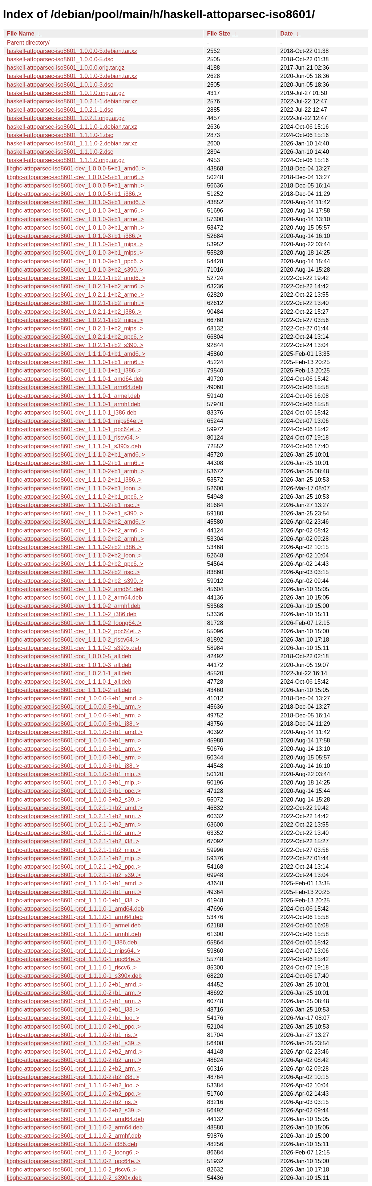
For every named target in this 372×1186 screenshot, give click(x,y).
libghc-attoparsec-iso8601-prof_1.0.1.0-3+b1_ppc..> (74, 791)
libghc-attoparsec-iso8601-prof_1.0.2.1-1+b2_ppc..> (74, 867)
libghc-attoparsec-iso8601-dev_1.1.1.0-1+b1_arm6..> (75, 362)
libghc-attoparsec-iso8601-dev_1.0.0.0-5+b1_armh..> (75, 185)
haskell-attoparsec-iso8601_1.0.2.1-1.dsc (60, 110)
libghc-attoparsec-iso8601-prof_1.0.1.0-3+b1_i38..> (73, 766)
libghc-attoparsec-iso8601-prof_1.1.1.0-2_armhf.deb (74, 1136)
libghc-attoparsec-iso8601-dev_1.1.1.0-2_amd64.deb (75, 589)
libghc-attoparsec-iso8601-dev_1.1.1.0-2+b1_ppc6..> (75, 497)
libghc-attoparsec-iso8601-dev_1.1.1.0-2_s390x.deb (74, 648)
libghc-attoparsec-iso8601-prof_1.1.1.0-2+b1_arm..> (74, 993)
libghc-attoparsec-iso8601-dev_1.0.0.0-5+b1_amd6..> (76, 168)
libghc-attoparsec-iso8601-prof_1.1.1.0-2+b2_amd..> (75, 1052)
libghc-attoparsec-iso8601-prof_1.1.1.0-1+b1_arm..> (74, 892)
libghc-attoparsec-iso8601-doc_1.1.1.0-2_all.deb (69, 690)
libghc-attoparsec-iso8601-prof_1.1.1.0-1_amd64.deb (75, 909)
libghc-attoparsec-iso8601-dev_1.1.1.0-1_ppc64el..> (74, 429)
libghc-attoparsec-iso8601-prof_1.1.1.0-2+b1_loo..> (73, 1018)
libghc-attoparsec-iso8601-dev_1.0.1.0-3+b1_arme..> (75, 219)
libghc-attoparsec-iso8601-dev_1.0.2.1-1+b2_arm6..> (75, 286)
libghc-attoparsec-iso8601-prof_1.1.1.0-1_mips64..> (73, 951)
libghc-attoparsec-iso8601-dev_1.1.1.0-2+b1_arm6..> (75, 463)
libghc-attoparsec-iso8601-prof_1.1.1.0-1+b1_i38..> (73, 900)
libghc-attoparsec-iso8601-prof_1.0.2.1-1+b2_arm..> (74, 816)
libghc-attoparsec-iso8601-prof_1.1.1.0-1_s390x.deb (74, 976)
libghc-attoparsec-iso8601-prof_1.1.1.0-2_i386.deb (72, 1144)
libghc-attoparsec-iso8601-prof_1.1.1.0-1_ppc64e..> (74, 959)
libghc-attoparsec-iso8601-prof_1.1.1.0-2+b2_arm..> (74, 1060)
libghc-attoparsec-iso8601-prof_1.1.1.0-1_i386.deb (72, 942)
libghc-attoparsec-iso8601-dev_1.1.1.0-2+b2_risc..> (73, 572)
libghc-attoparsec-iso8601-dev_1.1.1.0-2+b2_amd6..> (76, 522)
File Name (21, 33)
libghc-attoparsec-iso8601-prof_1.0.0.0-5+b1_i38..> (73, 724)
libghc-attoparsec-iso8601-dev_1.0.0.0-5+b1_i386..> (74, 194)
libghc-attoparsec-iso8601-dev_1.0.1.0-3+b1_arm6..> (75, 210)
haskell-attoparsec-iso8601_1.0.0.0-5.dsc (60, 59)
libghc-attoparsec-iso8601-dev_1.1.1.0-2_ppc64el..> (74, 631)
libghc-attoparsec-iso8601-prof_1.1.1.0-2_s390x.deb (74, 1178)
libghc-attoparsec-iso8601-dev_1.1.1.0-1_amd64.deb (75, 379)
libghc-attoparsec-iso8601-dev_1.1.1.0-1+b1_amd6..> (76, 354)
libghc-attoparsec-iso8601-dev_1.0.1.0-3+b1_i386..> (74, 236)
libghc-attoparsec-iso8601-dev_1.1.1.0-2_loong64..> (74, 623)
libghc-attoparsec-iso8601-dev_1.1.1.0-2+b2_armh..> (75, 539)
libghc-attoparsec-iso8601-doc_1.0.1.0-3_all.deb (69, 665)
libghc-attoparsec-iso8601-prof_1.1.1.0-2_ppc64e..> (74, 1161)
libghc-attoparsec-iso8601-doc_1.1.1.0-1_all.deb (69, 682)
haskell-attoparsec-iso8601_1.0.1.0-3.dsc (60, 85)
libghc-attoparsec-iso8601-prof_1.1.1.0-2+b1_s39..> (74, 1043)
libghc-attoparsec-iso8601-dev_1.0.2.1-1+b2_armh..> (75, 303)
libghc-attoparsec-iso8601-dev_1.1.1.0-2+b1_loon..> (74, 488)
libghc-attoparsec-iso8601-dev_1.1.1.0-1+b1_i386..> (74, 370)
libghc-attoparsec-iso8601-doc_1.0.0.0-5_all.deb (69, 656)
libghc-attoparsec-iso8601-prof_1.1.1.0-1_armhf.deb (74, 934)
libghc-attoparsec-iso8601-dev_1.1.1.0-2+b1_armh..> (75, 471)
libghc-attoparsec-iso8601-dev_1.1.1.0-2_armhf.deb (73, 606)
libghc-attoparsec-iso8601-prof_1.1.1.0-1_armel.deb (74, 925)
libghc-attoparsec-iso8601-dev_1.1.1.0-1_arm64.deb (74, 387)
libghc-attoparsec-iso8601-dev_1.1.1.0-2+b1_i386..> (74, 480)
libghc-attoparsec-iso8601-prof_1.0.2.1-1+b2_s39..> (74, 875)
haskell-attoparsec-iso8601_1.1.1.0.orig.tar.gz (66, 160)
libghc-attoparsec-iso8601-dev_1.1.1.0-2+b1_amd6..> (76, 455)
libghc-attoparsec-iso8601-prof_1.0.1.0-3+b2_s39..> (74, 799)
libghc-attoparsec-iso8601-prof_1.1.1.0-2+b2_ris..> (72, 1102)
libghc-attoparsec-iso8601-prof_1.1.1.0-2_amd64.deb (75, 1119)
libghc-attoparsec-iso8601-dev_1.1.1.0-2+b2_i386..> (74, 547)
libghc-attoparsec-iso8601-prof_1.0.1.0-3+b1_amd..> (75, 732)
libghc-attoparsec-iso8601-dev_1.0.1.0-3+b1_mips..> (75, 244)
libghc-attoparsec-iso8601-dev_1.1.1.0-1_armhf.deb (73, 404)
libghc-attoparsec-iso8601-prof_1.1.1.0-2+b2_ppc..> (74, 1094)
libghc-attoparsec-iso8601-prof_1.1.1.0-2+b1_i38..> (73, 1009)
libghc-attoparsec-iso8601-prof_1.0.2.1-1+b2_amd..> (75, 808)
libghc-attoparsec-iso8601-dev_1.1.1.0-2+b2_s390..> (75, 581)
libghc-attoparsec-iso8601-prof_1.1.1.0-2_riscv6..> (72, 1169)
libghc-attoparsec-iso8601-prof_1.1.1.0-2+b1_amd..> (75, 984)
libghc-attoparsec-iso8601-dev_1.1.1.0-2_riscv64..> (73, 640)
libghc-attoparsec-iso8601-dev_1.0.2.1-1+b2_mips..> (75, 320)
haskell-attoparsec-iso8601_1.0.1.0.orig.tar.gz (66, 93)
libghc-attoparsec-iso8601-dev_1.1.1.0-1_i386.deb (72, 412)
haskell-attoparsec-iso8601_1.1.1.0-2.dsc (60, 152)
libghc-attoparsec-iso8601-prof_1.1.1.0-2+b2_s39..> (74, 1110)
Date (286, 33)
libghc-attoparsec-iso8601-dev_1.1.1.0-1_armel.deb (73, 396)
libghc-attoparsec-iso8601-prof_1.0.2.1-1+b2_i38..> (73, 841)
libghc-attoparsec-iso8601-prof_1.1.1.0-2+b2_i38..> (73, 1077)
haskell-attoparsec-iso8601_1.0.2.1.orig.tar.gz (66, 118)
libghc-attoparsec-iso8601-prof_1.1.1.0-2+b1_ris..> (72, 1035)
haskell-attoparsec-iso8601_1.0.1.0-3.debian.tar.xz (72, 76)
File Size (218, 33)
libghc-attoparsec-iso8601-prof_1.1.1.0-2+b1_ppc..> (74, 1027)
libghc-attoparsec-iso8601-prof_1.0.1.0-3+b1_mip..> (74, 774)
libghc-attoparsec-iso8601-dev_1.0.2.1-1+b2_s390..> (75, 345)
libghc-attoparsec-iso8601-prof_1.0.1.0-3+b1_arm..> (74, 740)
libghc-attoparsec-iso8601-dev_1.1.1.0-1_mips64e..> (75, 421)
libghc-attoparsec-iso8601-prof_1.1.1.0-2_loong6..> (73, 1152)
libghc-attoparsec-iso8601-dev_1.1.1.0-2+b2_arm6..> (75, 530)
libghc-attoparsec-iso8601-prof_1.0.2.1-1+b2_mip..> (74, 850)
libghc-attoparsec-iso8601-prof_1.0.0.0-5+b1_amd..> (75, 698)
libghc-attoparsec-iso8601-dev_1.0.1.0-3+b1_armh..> (75, 228)
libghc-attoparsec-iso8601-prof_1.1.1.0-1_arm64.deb (75, 917)
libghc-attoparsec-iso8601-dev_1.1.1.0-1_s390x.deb (74, 446)
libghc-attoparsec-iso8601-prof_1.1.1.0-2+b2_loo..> (73, 1085)
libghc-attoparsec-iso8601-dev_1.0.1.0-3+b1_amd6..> (76, 202)
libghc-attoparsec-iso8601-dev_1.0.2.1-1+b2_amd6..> (76, 278)
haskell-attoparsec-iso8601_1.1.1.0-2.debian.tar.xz (72, 143)
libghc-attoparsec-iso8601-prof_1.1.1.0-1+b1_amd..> (75, 883)
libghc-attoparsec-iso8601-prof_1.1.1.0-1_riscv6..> (72, 967)
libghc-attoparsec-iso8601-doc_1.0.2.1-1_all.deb (69, 673)
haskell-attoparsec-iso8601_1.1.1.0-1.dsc (60, 135)
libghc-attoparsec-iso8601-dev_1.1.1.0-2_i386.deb (72, 614)
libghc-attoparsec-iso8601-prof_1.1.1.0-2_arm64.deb (75, 1127)
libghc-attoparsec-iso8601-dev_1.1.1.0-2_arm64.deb (74, 597)
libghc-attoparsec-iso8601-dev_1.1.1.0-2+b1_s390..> (75, 513)
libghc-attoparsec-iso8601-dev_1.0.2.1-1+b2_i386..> (74, 312)
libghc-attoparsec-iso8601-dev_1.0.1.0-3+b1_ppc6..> (75, 261)
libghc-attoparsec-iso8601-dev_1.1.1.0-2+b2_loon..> (74, 555)
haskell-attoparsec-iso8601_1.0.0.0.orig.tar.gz (66, 68)
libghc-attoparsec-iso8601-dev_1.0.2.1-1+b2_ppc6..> (75, 337)
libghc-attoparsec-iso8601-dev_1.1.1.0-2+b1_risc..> (73, 505)
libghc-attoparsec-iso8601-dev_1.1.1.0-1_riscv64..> (73, 438)
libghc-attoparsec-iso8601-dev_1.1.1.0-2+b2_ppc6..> (75, 564)
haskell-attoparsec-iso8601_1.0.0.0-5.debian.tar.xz (72, 51)
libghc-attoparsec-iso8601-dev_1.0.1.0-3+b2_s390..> (75, 270)
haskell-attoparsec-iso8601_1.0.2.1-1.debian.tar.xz (72, 101)
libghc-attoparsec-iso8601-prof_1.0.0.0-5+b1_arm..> (74, 707)
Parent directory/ (28, 43)
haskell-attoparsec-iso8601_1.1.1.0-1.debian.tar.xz (72, 127)
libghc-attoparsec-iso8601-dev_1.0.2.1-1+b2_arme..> (75, 295)
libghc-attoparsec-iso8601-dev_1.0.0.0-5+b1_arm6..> (75, 177)
